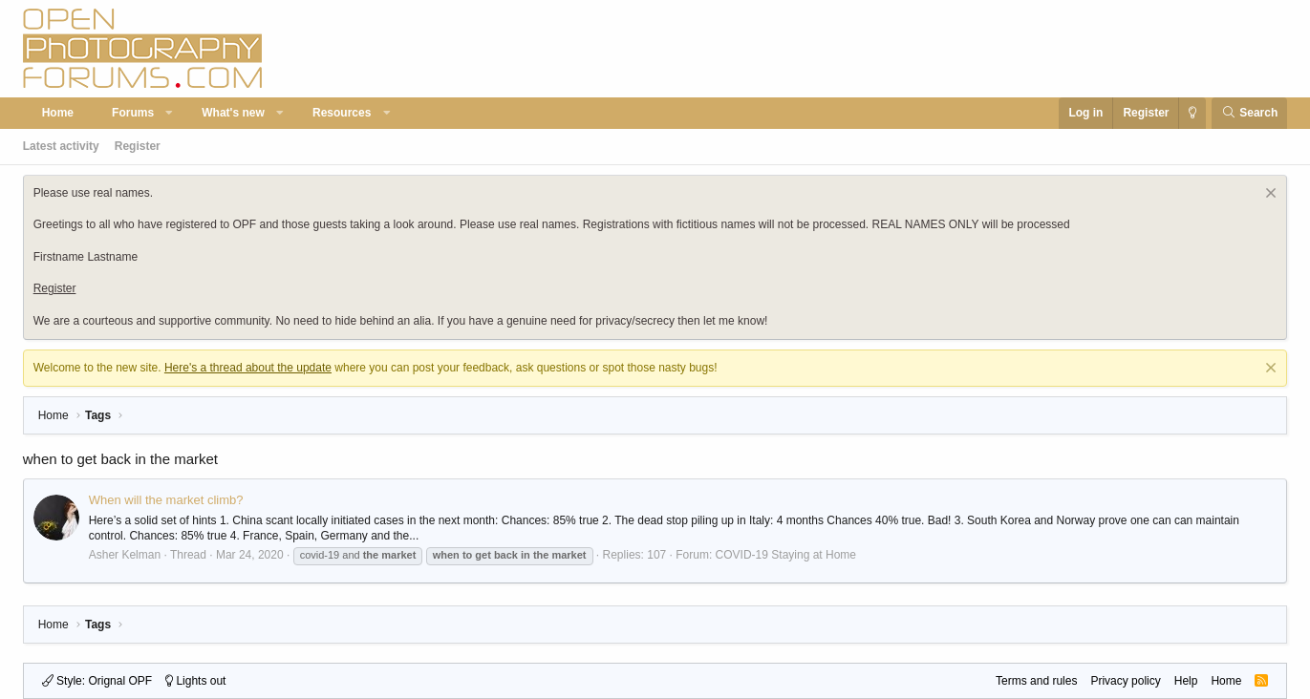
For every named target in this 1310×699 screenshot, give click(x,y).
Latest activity (61, 146)
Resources (341, 112)
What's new (233, 112)
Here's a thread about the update (248, 367)
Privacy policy (1125, 681)
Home (58, 112)
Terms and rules (1036, 681)
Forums (133, 112)
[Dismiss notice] (1268, 195)
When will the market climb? (166, 500)
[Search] (1249, 113)
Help (1186, 681)
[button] (170, 113)
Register (138, 146)
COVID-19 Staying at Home (786, 554)
